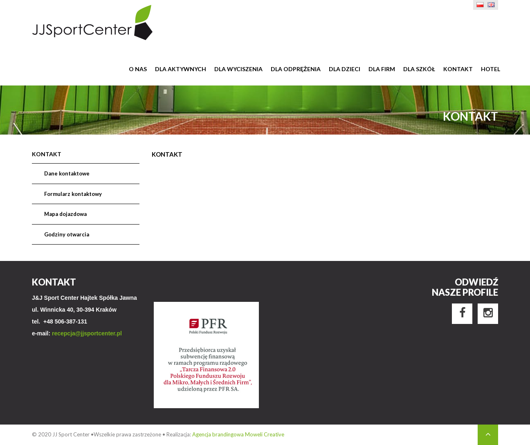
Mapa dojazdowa (65, 214)
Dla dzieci (344, 68)
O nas (138, 68)
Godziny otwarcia (66, 234)
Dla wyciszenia (238, 68)
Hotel (490, 68)
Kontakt (458, 68)
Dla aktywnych (180, 68)
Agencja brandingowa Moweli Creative (238, 434)
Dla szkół (419, 68)
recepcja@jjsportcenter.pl (87, 333)
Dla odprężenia (296, 68)
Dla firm (381, 68)
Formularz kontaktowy (73, 194)
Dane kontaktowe (67, 173)
